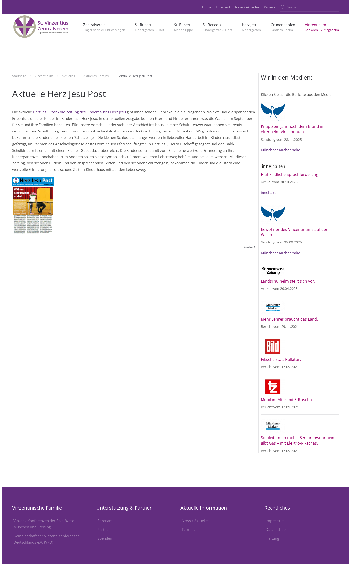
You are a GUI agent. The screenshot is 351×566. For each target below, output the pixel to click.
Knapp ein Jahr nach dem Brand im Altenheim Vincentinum (293, 129)
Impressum (275, 520)
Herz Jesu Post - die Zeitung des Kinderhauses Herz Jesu (79, 112)
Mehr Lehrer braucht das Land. (289, 319)
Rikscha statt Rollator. (281, 359)
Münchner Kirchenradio (280, 149)
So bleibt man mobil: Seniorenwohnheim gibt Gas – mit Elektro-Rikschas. (298, 440)
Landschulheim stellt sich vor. (288, 281)
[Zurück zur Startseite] (41, 26)
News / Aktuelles (247, 7)
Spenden (105, 538)
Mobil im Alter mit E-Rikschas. (288, 399)
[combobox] (309, 7)
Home (206, 7)
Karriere (269, 7)
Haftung (272, 538)
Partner (104, 529)
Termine (188, 529)
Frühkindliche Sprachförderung (289, 174)
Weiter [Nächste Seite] (249, 247)
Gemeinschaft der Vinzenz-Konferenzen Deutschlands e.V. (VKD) (46, 539)
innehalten (270, 192)
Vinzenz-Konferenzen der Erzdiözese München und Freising (43, 523)
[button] (104, 26)
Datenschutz (276, 529)
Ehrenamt (223, 7)
